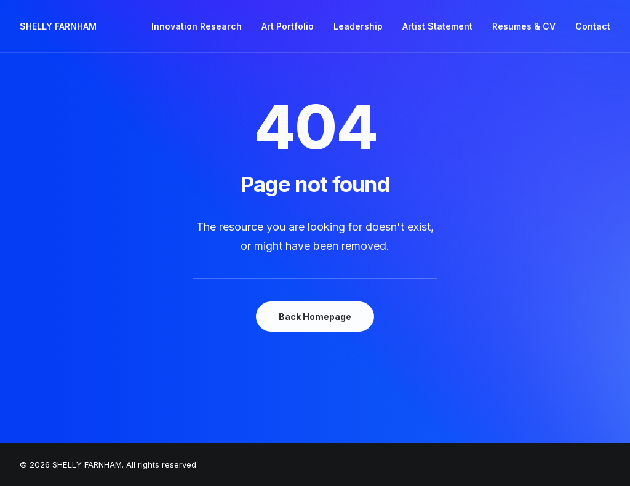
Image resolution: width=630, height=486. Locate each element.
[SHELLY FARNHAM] (58, 26)
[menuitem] (200, 26)
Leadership (358, 26)
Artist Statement (437, 26)
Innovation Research (196, 26)
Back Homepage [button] (315, 316)
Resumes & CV (524, 26)
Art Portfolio (287, 26)
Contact (592, 26)
